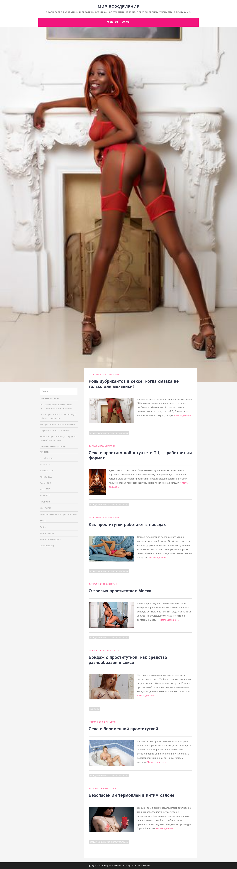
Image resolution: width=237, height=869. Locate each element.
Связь (126, 22)
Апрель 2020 (46, 476)
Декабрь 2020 (46, 470)
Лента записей (47, 533)
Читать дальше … (159, 557)
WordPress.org (47, 545)
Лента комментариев (50, 539)
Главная (112, 22)
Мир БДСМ (94, 709)
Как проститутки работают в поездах (127, 525)
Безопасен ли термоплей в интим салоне (131, 795)
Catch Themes (143, 865)
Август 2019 (45, 483)
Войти (43, 527)
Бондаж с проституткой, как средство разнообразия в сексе (128, 660)
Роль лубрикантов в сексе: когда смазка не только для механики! (134, 384)
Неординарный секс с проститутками (108, 433)
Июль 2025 (45, 464)
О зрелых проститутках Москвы (121, 591)
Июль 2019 (45, 489)
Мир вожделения (118, 7)
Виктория (113, 374)
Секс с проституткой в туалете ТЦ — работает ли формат (140, 455)
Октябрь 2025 (46, 458)
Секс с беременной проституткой (123, 729)
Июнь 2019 (45, 495)
